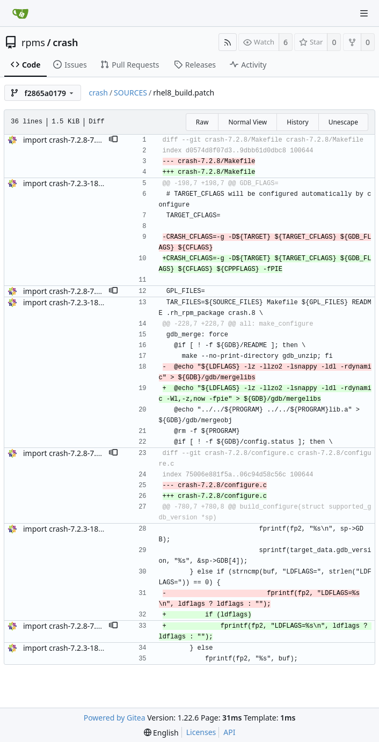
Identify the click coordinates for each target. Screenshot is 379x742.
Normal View (247, 122)
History (297, 122)
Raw (202, 122)
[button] (113, 140)
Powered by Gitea (114, 717)
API (229, 732)
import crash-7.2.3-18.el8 (67, 183)
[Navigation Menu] (364, 13)
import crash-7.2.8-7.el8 (65, 140)
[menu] (161, 733)
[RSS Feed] (227, 42)
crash (65, 42)
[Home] (20, 13)
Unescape (343, 122)
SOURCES (130, 92)
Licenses (201, 732)
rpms (33, 42)
